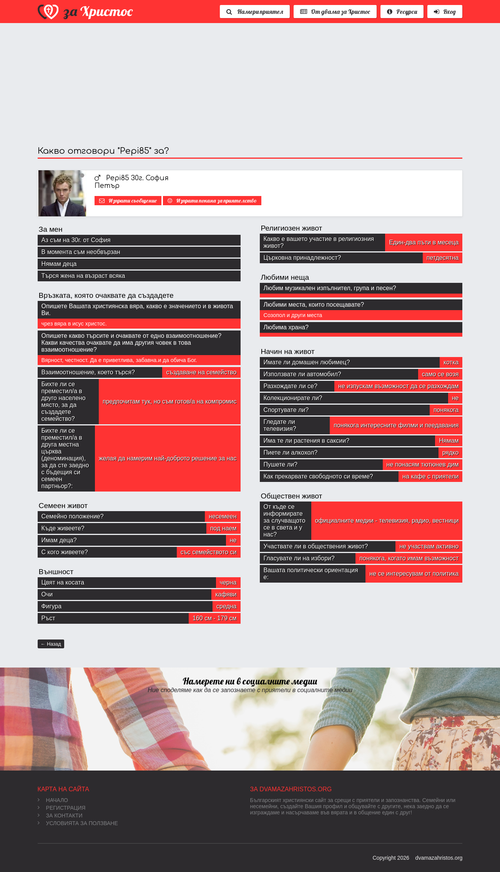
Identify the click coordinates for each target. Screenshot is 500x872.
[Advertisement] (250, 84)
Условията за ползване (78, 823)
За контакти (60, 815)
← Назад (51, 644)
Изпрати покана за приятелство (216, 200)
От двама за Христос (335, 11)
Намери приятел (254, 11)
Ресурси (402, 11)
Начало (53, 800)
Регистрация (62, 808)
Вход (445, 11)
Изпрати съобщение (132, 200)
